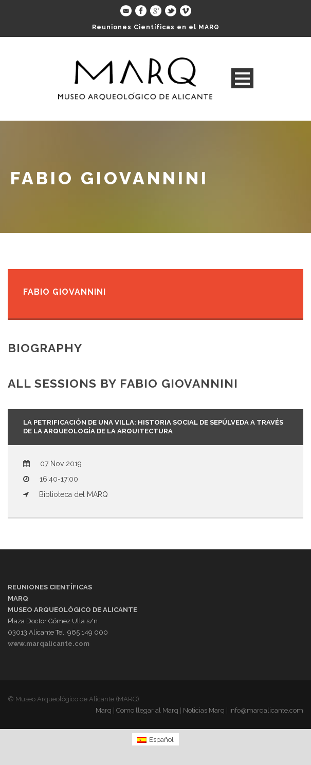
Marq (104, 710)
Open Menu (242, 78)
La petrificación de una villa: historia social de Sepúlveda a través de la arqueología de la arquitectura (153, 426)
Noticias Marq (204, 710)
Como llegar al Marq (147, 710)
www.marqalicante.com (48, 643)
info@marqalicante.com (266, 710)
